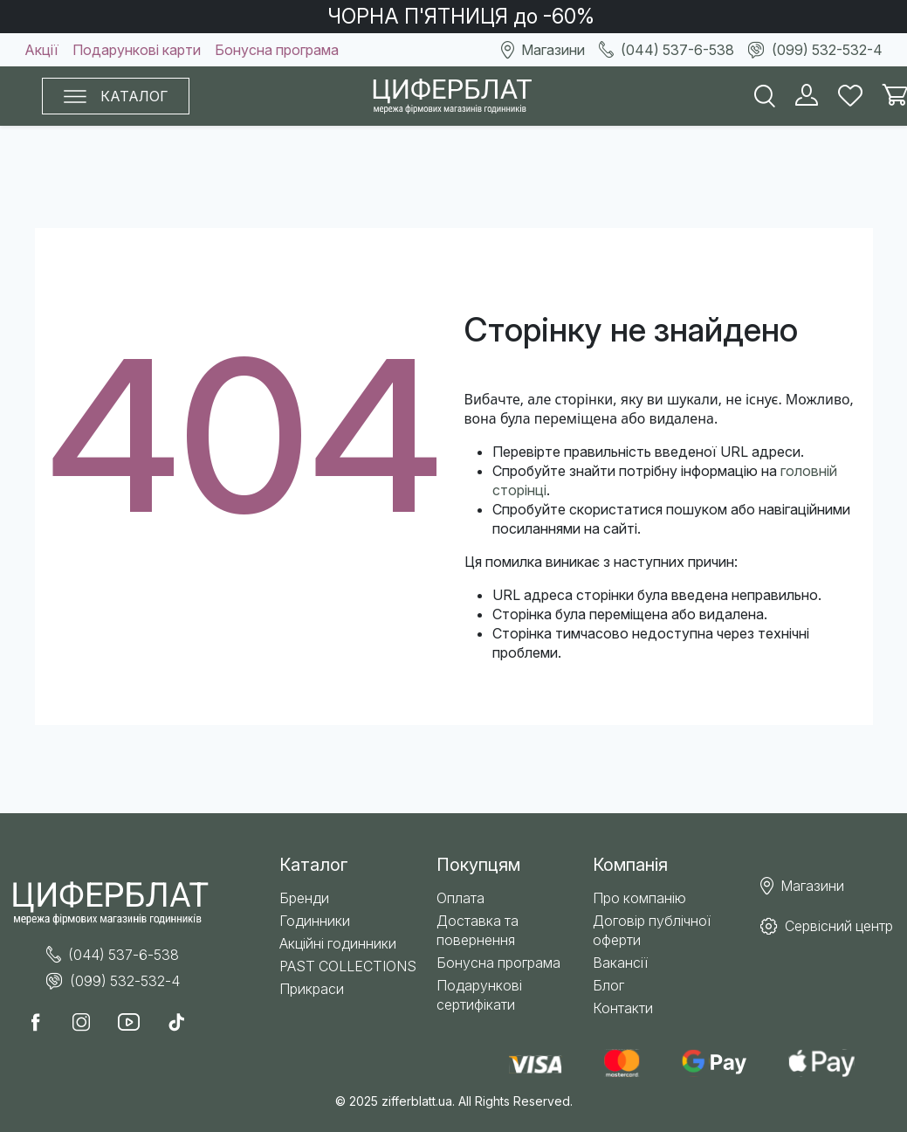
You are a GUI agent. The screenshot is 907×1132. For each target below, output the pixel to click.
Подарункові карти (136, 50)
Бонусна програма (277, 50)
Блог (608, 985)
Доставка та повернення (477, 930)
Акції (41, 50)
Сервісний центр (826, 926)
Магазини (543, 50)
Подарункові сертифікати (479, 995)
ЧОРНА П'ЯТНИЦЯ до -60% (460, 16)
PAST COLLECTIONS (347, 966)
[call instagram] (88, 1023)
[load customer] (806, 96)
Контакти (623, 1008)
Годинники (314, 920)
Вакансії (620, 962)
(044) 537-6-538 (666, 50)
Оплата (460, 898)
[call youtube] (136, 1023)
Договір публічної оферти (652, 930)
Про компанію (639, 898)
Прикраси (311, 988)
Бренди (304, 898)
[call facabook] (42, 1023)
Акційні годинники (337, 943)
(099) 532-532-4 (815, 50)
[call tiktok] (183, 1023)
